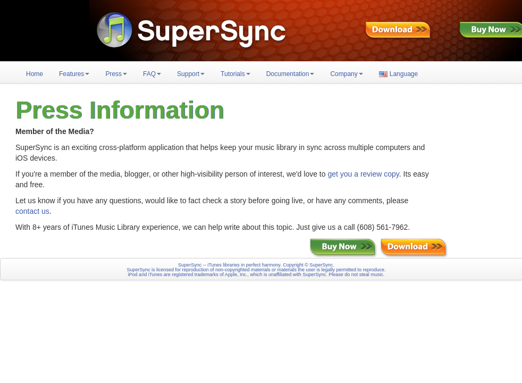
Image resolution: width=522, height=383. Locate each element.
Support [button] (191, 74)
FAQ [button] (152, 74)
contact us (32, 211)
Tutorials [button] (235, 74)
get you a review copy (363, 174)
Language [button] (398, 74)
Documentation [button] (290, 74)
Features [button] (74, 74)
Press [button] (116, 74)
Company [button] (346, 74)
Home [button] (34, 74)
